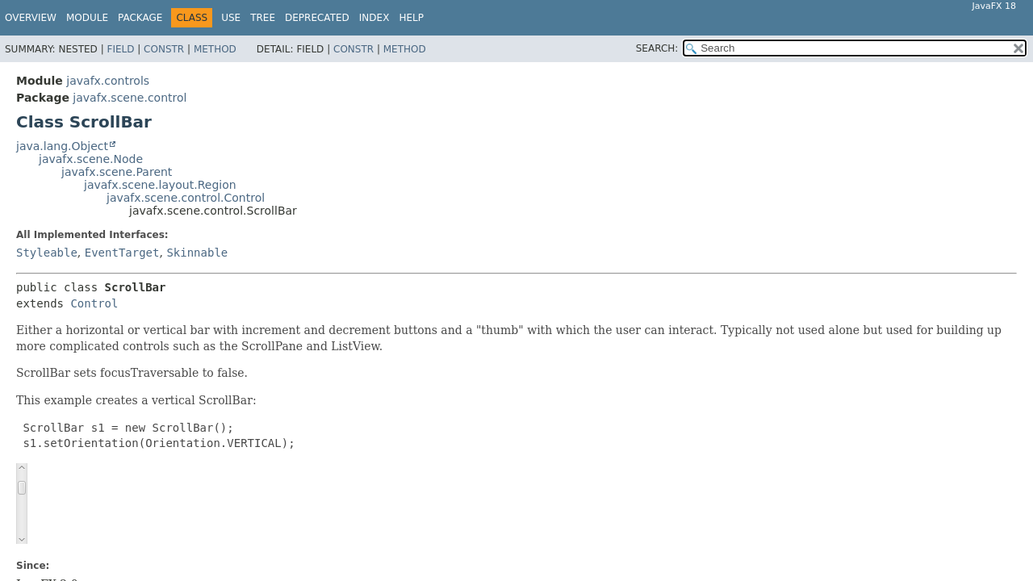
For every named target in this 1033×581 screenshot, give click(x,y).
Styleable (46, 252)
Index (374, 17)
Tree (262, 17)
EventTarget (122, 252)
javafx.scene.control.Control (186, 197)
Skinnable (197, 252)
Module (87, 17)
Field (120, 49)
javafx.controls (107, 80)
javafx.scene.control (129, 97)
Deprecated (317, 17)
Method (215, 49)
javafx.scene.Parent (116, 171)
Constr (164, 49)
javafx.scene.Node (91, 159)
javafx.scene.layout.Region (160, 184)
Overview (30, 17)
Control (94, 303)
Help (411, 17)
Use (230, 17)
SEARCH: (657, 48)
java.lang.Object (62, 146)
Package (140, 17)
